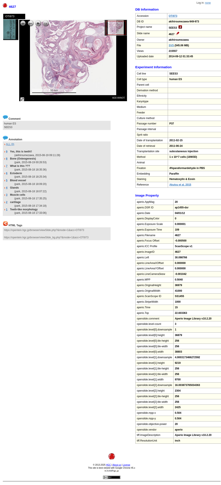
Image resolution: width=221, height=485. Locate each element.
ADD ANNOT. (118, 98)
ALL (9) (10, 144)
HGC (108, 465)
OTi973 (173, 15)
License (126, 465)
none (208, 2)
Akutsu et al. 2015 (180, 184)
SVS (171, 45)
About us (117, 465)
